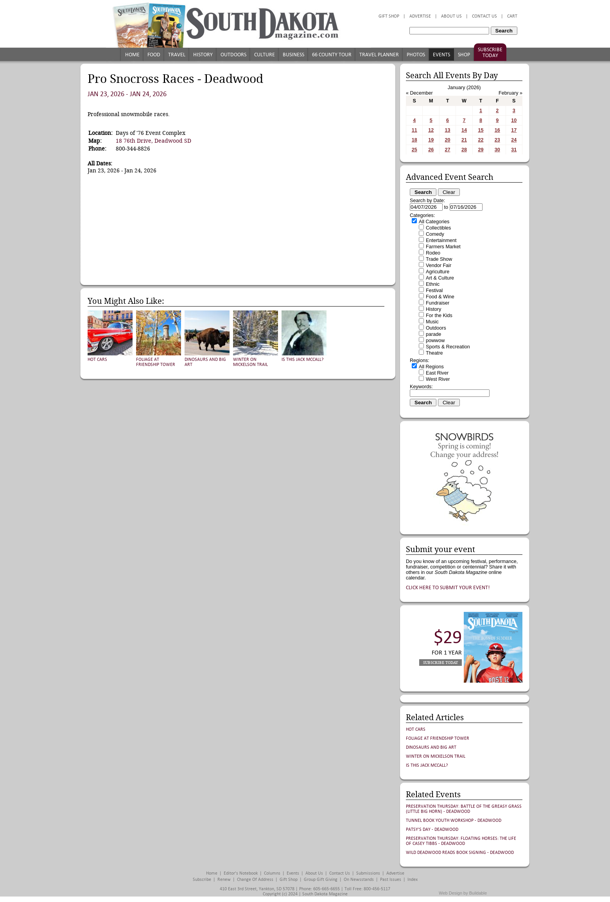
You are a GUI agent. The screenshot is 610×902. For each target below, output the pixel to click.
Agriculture (437, 271)
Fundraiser (437, 303)
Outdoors (233, 54)
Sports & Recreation (448, 347)
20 (447, 140)
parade (433, 334)
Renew (224, 879)
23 (497, 140)
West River (438, 379)
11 (414, 130)
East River (437, 373)
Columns (272, 873)
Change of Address (255, 879)
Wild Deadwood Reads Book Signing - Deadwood (460, 852)
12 (431, 130)
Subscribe (202, 879)
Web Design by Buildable (463, 893)
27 (447, 149)
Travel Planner (379, 54)
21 (464, 140)
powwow (435, 340)
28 (464, 149)
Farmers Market (443, 246)
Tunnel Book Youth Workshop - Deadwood (453, 820)
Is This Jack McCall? (303, 359)
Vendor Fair (438, 265)
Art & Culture (440, 278)
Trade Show (439, 259)
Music (432, 322)
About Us (451, 16)
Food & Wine (440, 296)
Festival (434, 290)
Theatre (434, 353)
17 (514, 130)
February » (510, 93)
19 (431, 140)
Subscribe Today (490, 52)
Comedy (435, 234)
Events (441, 54)
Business (293, 54)
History (203, 54)
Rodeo (433, 253)
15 (480, 130)
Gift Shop (389, 16)
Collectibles (438, 228)
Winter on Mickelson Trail (250, 362)
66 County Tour (332, 54)
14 (464, 130)
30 (497, 149)
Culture (264, 54)
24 (514, 140)
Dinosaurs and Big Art (431, 747)
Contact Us (484, 16)
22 (480, 140)
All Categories (434, 221)
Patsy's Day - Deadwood (432, 829)
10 (514, 120)
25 (414, 149)
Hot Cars (97, 359)
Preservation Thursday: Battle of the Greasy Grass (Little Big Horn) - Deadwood (464, 809)
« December (419, 93)
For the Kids (439, 315)
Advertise (420, 16)
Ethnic (433, 284)
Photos (416, 54)
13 (447, 130)
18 (414, 140)
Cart (512, 16)
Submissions (368, 873)
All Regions (431, 366)
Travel (176, 54)
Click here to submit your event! (448, 587)
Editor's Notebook (241, 873)
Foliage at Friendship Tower (155, 362)
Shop (464, 54)
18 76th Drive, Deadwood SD (153, 140)
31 (514, 149)
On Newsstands (359, 879)
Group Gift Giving (320, 879)
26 (431, 149)
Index (412, 879)
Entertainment (441, 240)
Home (132, 54)
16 (497, 130)
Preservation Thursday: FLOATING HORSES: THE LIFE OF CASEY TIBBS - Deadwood (461, 841)
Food (153, 54)
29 (480, 149)
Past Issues (390, 879)
